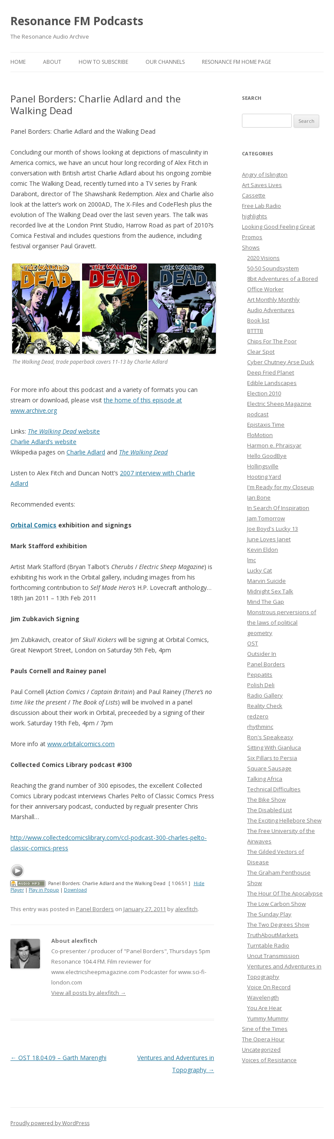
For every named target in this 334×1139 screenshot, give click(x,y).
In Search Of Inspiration (278, 508)
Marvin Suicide (266, 581)
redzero (257, 716)
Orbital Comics (33, 525)
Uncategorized (261, 1049)
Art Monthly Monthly (273, 299)
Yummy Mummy (267, 1018)
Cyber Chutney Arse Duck (280, 362)
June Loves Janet (269, 539)
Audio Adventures (270, 310)
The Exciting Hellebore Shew (284, 820)
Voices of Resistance (269, 1060)
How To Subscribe (103, 62)
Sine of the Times (265, 1029)
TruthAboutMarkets (272, 935)
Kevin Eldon (262, 549)
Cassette (253, 195)
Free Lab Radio (261, 206)
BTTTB (255, 331)
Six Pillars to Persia (272, 758)
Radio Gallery (265, 695)
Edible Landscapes (272, 383)
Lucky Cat (259, 570)
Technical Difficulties (274, 789)
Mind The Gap (265, 602)
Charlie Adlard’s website (43, 442)
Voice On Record (269, 987)
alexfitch (186, 909)
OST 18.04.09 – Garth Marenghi (58, 1057)
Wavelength (263, 997)
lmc (251, 560)
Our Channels (165, 62)
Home (18, 62)
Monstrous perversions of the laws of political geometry (281, 622)
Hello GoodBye (267, 456)
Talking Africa (264, 779)
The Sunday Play (269, 914)
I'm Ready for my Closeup (280, 487)
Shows (251, 247)
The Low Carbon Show (276, 904)
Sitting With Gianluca (274, 747)
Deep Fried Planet (270, 372)
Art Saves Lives (262, 185)
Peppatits (259, 674)
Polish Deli (260, 685)
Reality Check (264, 706)
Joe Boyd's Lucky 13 (272, 529)
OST (252, 643)
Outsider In (261, 654)
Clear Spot (260, 352)
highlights (254, 216)
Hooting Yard (264, 477)
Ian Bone (259, 497)
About (52, 62)
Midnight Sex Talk (270, 591)
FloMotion (260, 435)
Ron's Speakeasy (270, 737)
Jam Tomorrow (266, 518)
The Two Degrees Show (278, 924)
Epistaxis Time (265, 424)
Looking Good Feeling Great (278, 226)
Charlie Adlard (85, 452)
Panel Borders (95, 909)
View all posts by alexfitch (88, 993)
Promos (252, 237)
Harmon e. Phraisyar (274, 445)
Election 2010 (264, 393)
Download (75, 890)
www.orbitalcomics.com (81, 744)
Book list (258, 320)
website (64, 431)
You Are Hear (264, 1008)
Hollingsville (262, 466)
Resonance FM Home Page (236, 62)
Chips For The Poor (272, 341)
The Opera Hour (263, 1039)
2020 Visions (263, 258)
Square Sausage (269, 768)
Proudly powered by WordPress (49, 1123)
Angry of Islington (265, 174)
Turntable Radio (268, 945)
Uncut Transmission (273, 956)
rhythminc (260, 727)
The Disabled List (269, 810)
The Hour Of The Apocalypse (285, 893)
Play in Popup (44, 890)
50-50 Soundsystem (273, 268)
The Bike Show (266, 799)
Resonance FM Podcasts (76, 21)
